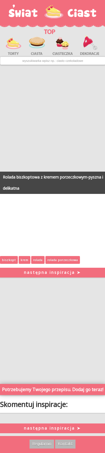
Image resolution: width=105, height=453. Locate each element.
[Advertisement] (52, 118)
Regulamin (41, 443)
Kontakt (65, 443)
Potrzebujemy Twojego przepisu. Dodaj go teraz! (52, 389)
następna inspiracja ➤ (52, 272)
